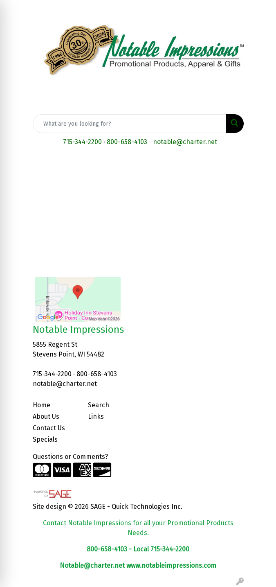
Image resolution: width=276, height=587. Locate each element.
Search (98, 405)
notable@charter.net (185, 142)
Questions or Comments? (70, 457)
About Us (46, 416)
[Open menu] (259, 166)
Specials (45, 439)
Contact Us (49, 428)
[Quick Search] (130, 123)
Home (41, 405)
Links (96, 416)
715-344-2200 (82, 142)
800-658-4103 (127, 142)
